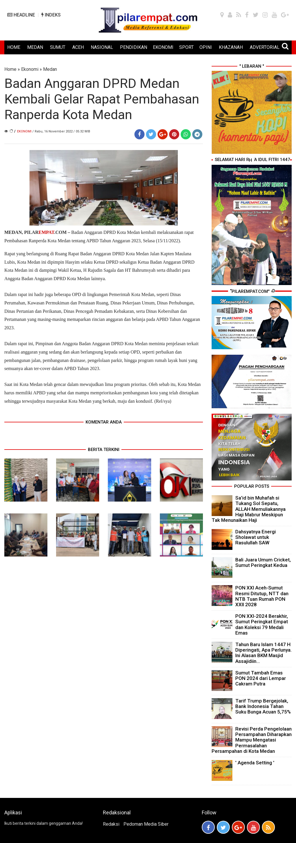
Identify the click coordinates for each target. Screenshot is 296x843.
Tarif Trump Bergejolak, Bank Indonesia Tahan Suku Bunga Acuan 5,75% (263, 706)
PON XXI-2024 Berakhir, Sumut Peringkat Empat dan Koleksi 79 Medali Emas (261, 624)
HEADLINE (21, 15)
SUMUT (57, 47)
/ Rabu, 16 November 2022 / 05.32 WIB (61, 131)
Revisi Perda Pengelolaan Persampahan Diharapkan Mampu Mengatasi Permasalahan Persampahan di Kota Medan (252, 740)
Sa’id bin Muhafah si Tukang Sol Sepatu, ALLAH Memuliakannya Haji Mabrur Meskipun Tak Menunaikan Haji (249, 509)
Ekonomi (29, 69)
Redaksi (111, 824)
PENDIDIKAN (133, 47)
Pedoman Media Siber (146, 824)
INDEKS (51, 15)
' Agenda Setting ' (254, 763)
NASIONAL (102, 47)
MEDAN (35, 47)
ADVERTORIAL (265, 47)
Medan (50, 69)
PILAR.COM (46, 232)
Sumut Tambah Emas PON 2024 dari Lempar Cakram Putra (260, 678)
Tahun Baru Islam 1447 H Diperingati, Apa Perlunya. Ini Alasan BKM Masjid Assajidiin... (263, 653)
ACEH (78, 47)
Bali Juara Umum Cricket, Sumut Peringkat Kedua (263, 562)
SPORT (186, 47)
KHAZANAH (231, 47)
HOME (13, 47)
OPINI (205, 47)
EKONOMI (163, 47)
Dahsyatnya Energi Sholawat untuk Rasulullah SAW (255, 537)
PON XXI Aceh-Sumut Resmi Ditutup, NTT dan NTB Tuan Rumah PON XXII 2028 (261, 596)
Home (10, 69)
